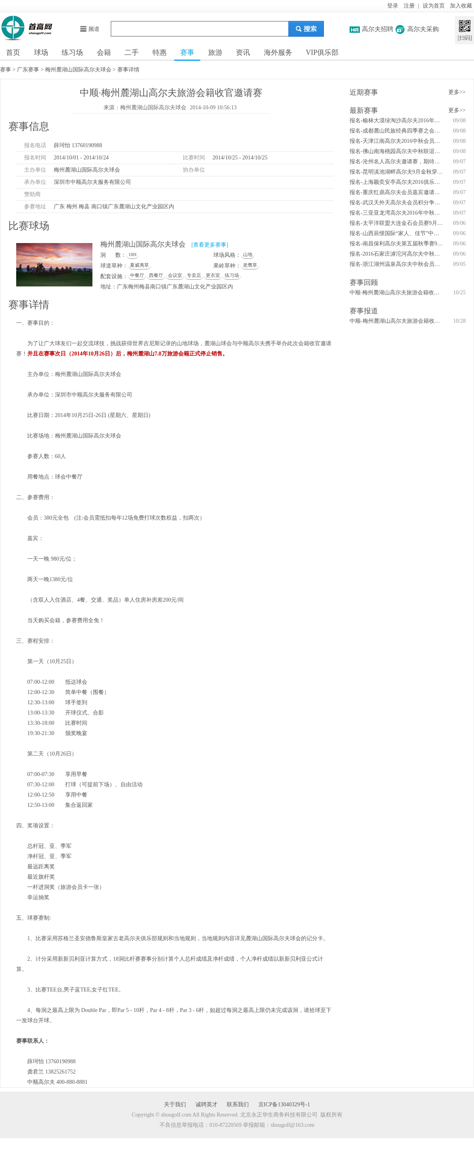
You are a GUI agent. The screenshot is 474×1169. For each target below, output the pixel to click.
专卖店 (194, 275)
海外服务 (278, 52)
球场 (41, 52)
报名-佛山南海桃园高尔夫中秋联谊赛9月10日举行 (397, 151)
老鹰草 (250, 265)
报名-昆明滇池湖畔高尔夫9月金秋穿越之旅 (397, 172)
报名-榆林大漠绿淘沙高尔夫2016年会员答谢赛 (397, 120)
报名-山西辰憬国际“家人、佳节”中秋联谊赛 (397, 233)
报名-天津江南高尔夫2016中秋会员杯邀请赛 (397, 141)
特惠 (159, 52)
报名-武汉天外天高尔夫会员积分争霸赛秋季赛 (397, 203)
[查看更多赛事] (210, 245)
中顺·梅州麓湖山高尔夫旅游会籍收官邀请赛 (397, 293)
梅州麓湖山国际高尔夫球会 (78, 70)
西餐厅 (156, 275)
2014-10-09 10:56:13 (213, 107)
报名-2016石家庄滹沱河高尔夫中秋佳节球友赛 (397, 254)
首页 (13, 52)
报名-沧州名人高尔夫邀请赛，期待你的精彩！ (397, 162)
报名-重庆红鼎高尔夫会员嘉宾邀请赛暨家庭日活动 (397, 192)
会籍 (104, 52)
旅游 (215, 52)
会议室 (175, 275)
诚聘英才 (207, 1104)
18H (132, 254)
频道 (89, 29)
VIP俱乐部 (322, 52)
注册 (409, 6)
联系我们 (238, 1104)
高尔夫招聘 (377, 29)
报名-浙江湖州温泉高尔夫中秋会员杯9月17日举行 (397, 264)
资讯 (243, 52)
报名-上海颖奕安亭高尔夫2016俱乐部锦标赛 (397, 182)
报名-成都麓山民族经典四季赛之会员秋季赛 (397, 131)
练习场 (72, 52)
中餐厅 (137, 275)
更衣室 (213, 275)
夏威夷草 (139, 265)
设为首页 (434, 6)
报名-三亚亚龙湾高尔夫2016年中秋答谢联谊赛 (397, 213)
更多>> (457, 92)
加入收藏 (461, 6)
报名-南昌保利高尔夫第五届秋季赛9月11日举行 (397, 244)
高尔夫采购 (423, 29)
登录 (392, 6)
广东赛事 (28, 70)
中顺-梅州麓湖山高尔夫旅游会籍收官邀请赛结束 (397, 321)
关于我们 (175, 1104)
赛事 (187, 52)
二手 (131, 52)
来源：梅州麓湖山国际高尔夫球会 (144, 107)
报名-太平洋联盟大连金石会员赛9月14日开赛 (397, 223)
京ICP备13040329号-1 (284, 1104)
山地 (247, 254)
